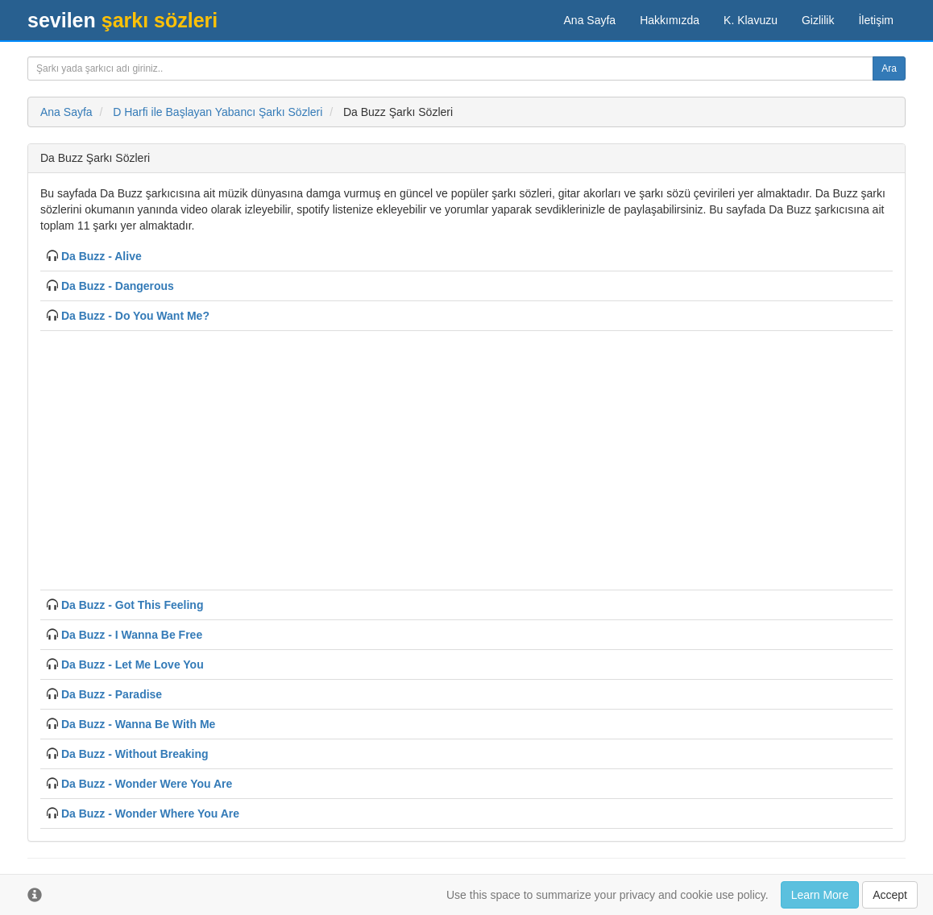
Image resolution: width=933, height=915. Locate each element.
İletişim (876, 20)
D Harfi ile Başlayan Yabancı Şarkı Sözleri (217, 112)
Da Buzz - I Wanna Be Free (131, 634)
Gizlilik (818, 20)
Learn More (820, 894)
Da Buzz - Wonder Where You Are (150, 813)
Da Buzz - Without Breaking (135, 753)
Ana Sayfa (590, 20)
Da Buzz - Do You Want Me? (135, 315)
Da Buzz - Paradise (111, 694)
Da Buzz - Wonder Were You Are (146, 783)
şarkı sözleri (122, 20)
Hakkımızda (669, 20)
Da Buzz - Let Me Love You (132, 664)
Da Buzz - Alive (101, 256)
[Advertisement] (466, 458)
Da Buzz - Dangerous (117, 285)
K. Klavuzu (751, 20)
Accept (890, 894)
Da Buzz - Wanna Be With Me (138, 724)
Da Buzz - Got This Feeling (132, 604)
